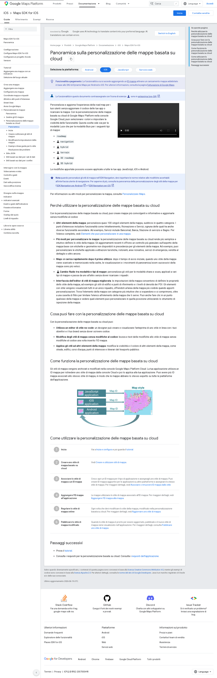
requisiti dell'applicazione (145, 556)
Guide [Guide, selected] (7, 19)
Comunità (121, 3)
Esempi (37, 19)
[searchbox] (20, 29)
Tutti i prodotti (153, 659)
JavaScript (123, 69)
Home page (55, 45)
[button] (19, 110)
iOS (6, 13)
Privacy (57, 671)
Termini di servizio (168, 647)
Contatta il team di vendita (171, 637)
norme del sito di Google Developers (135, 573)
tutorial (129, 449)
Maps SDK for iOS (25, 13)
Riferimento (21, 19)
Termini (47, 671)
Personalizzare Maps (133, 193)
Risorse (50, 19)
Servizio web (146, 69)
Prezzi (70, 3)
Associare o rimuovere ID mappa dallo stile (151, 485)
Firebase (109, 659)
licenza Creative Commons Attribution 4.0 (146, 570)
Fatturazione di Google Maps (160, 85)
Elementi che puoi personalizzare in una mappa (106, 233)
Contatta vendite (201, 13)
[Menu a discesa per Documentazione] (99, 3)
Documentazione (106, 45)
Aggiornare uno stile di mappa (146, 511)
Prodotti (57, 3)
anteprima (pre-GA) (147, 96)
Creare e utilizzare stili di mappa (111, 462)
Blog (108, 3)
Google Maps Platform (85, 45)
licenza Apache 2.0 (82, 573)
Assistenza (164, 642)
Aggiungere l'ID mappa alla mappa (107, 498)
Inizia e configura (104, 449)
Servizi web (107, 647)
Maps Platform (26, 4)
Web (104, 642)
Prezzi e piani (165, 632)
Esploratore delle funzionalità (58, 637)
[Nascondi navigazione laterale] (36, 673)
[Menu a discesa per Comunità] (129, 3)
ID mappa (131, 81)
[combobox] (195, 3)
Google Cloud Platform (130, 659)
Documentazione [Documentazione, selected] (87, 3)
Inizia (179, 13)
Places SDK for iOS (53, 642)
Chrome (95, 659)
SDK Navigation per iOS (100, 185)
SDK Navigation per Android (70, 185)
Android (89, 69)
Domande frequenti (53, 632)
